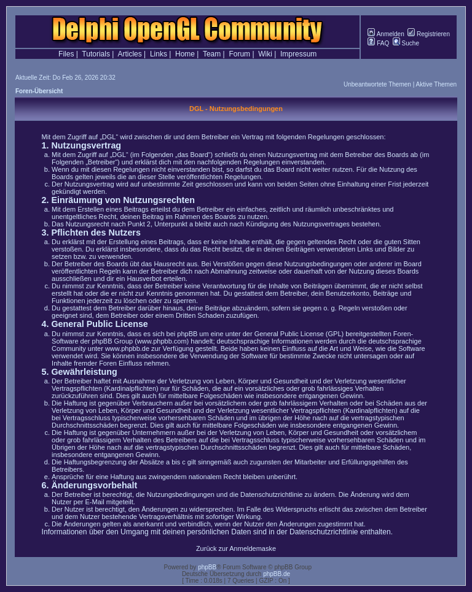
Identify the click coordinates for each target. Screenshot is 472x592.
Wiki (265, 54)
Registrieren (428, 34)
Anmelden (386, 34)
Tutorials (96, 54)
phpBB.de (276, 574)
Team (212, 54)
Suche (406, 43)
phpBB (207, 567)
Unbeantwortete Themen (377, 84)
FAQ (378, 43)
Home (185, 54)
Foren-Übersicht (39, 91)
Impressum (298, 54)
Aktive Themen (436, 84)
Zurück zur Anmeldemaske (236, 548)
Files (66, 54)
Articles (129, 54)
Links (158, 54)
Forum (239, 54)
